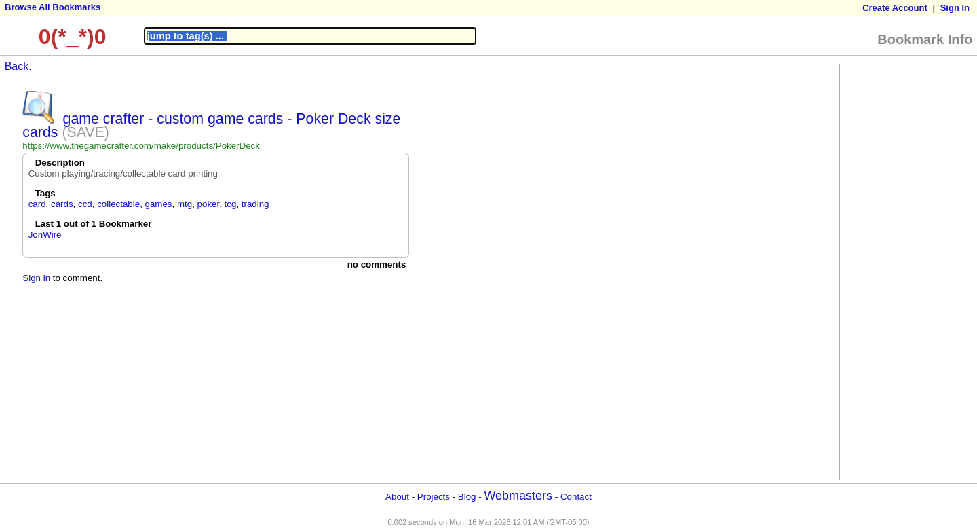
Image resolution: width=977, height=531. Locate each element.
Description (60, 163)
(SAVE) (85, 132)
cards (62, 204)
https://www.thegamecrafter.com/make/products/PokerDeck (141, 146)
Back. (18, 66)
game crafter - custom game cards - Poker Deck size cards (211, 126)
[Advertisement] (897, 271)
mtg (184, 204)
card (37, 204)
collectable (118, 204)
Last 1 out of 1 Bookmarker (93, 224)
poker (208, 204)
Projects (433, 497)
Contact (576, 497)
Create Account (894, 8)
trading (255, 204)
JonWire (45, 235)
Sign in (36, 278)
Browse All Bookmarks (52, 7)
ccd (85, 204)
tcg (231, 204)
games (158, 204)
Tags (45, 193)
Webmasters (518, 495)
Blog (467, 497)
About (397, 497)
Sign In (955, 8)
